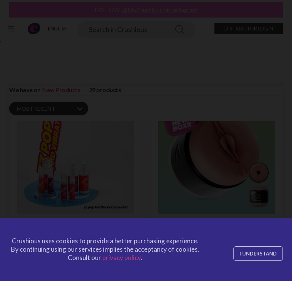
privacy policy (121, 258)
